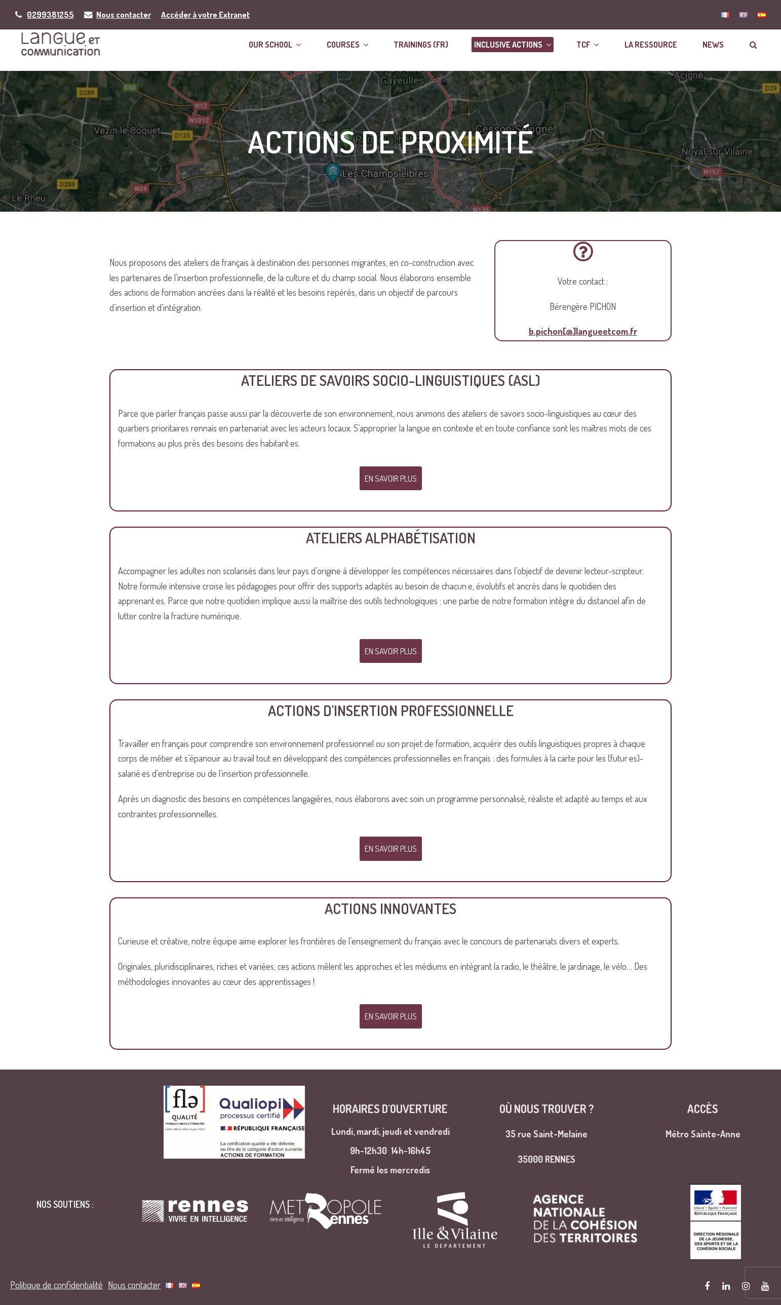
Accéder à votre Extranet (205, 14)
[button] (759, 46)
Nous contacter (123, 14)
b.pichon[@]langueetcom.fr (583, 336)
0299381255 (50, 14)
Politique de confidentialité (56, 1284)
